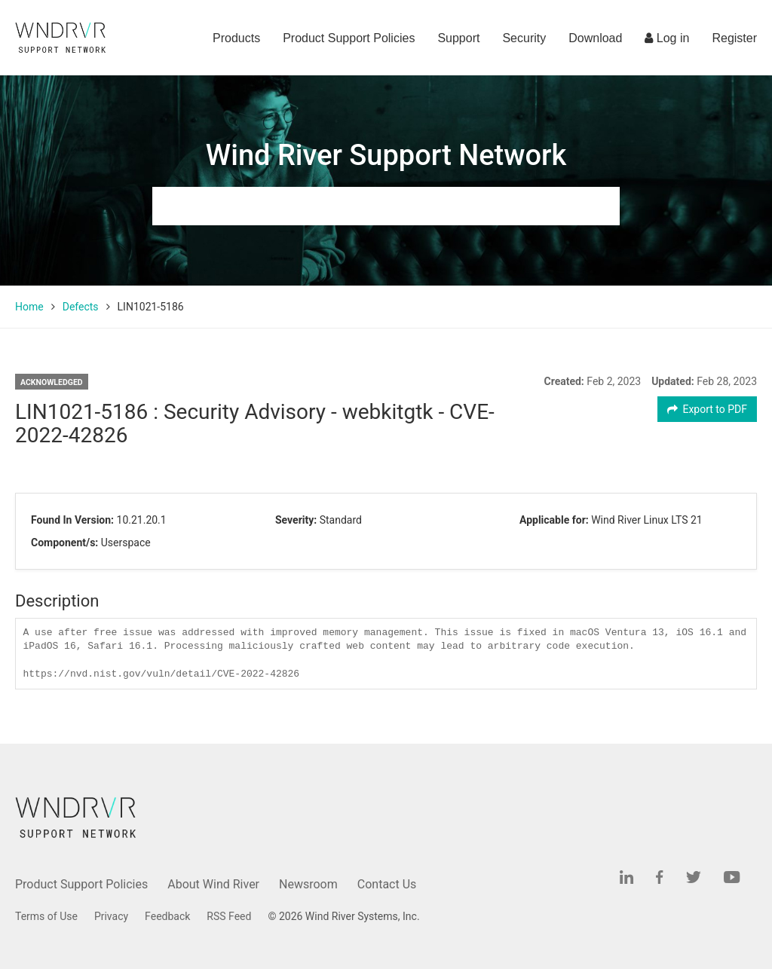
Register (734, 38)
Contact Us (387, 884)
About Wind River (213, 884)
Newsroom (308, 884)
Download (595, 38)
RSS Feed (229, 916)
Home (29, 307)
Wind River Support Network (386, 155)
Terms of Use (46, 916)
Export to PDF (707, 409)
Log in (667, 38)
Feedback (167, 916)
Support (458, 38)
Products (236, 38)
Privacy (111, 916)
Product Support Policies (349, 38)
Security (524, 38)
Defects (81, 307)
